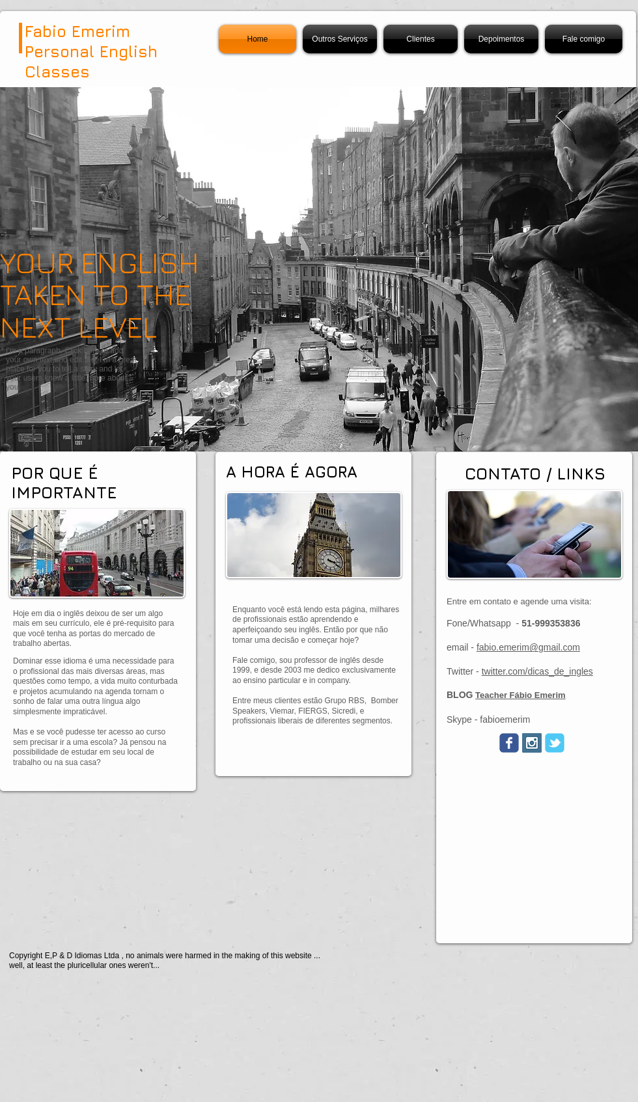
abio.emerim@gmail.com (529, 647)
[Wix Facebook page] (509, 743)
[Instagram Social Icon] (532, 743)
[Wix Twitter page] (554, 743)
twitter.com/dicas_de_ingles (537, 671)
